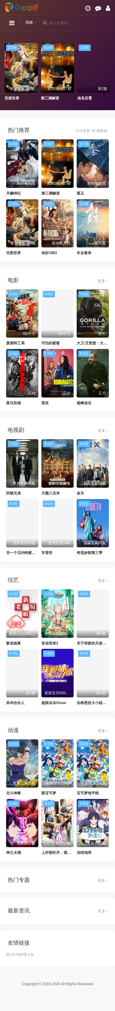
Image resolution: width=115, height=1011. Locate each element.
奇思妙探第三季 (89, 553)
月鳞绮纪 (13, 193)
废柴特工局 (15, 343)
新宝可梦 (48, 793)
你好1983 (49, 253)
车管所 (46, 553)
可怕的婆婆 (50, 343)
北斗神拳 (13, 793)
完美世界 (12, 98)
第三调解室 (50, 98)
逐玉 (80, 193)
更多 (102, 281)
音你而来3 (49, 643)
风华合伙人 (15, 703)
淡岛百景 (84, 98)
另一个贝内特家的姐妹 (24, 553)
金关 (80, 493)
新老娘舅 (13, 643)
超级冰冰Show (53, 703)
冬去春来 (84, 253)
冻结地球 (84, 852)
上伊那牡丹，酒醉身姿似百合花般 (69, 852)
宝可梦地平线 (88, 793)
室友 (45, 403)
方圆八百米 (50, 493)
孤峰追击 (84, 403)
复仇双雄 (13, 403)
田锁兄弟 (13, 493)
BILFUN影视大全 (20, 954)
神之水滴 (13, 852)
